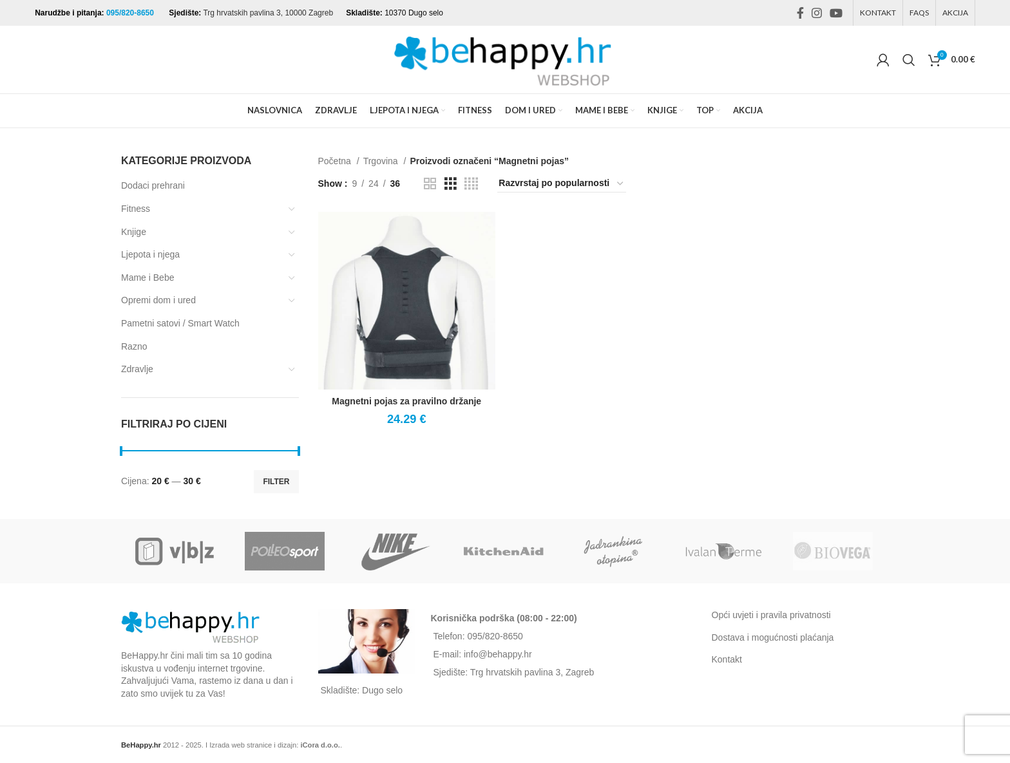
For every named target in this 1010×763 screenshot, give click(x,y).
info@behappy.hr (498, 654)
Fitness (135, 208)
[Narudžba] (561, 183)
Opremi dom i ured (158, 300)
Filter (276, 481)
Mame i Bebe (147, 277)
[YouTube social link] (836, 13)
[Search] (909, 60)
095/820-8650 (131, 12)
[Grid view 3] (450, 184)
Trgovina (382, 161)
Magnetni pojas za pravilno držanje (406, 401)
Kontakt (727, 659)
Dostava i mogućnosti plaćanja (773, 637)
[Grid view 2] (430, 184)
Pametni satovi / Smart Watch (180, 323)
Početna (336, 161)
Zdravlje (137, 369)
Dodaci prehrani (153, 185)
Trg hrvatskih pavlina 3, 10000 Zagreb (268, 12)
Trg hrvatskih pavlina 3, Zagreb (532, 672)
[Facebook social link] (800, 13)
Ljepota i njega (150, 254)
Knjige (133, 232)
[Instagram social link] (817, 13)
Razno (134, 346)
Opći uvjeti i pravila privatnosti (771, 615)
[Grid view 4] (471, 184)
